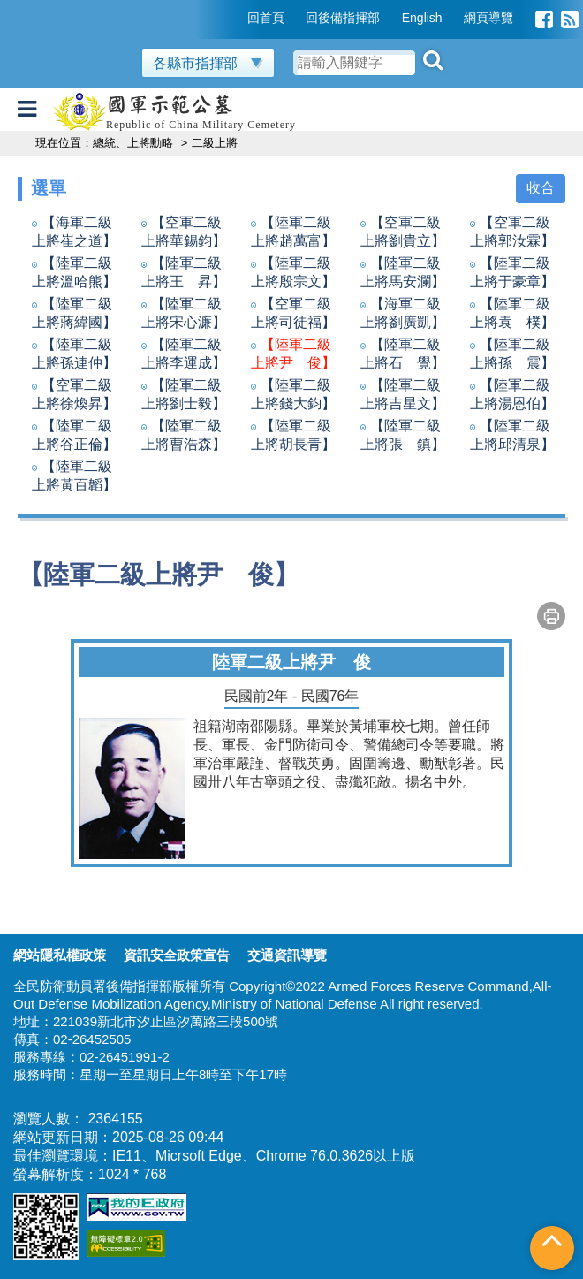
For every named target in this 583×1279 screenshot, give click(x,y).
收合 (540, 187)
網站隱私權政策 (59, 955)
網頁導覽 (488, 18)
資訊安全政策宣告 (177, 955)
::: (235, 18)
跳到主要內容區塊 (56, 8)
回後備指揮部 (343, 18)
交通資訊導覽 (287, 955)
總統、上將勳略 (135, 142)
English (422, 18)
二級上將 (216, 142)
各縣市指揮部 (208, 63)
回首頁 (265, 18)
